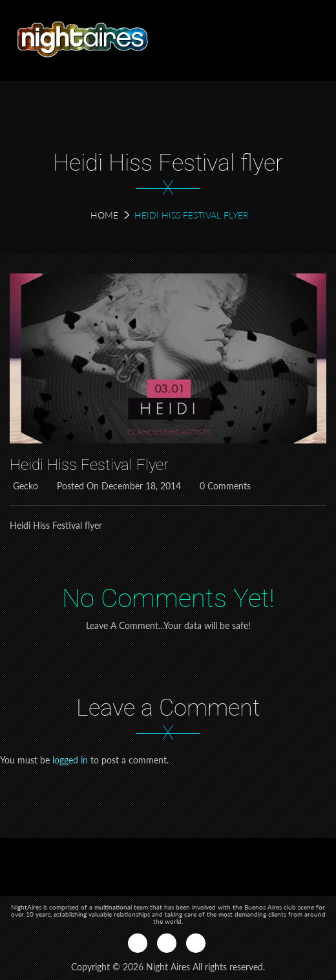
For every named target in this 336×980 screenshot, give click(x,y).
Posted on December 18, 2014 (117, 485)
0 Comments (223, 485)
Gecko (24, 485)
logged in (70, 759)
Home (104, 214)
